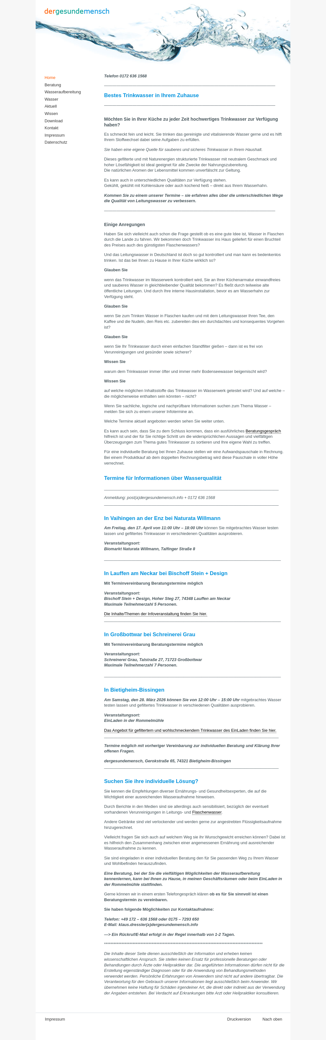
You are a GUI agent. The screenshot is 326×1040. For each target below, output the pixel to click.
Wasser (51, 99)
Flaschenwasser (207, 812)
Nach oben (272, 1019)
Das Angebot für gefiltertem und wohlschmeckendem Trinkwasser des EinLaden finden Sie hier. (190, 730)
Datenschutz (56, 142)
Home (50, 77)
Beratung (53, 84)
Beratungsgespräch (263, 431)
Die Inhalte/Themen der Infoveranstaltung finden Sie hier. (155, 613)
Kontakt (51, 127)
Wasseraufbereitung (63, 91)
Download (54, 120)
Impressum (55, 135)
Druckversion (239, 1019)
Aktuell (51, 106)
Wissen (51, 113)
